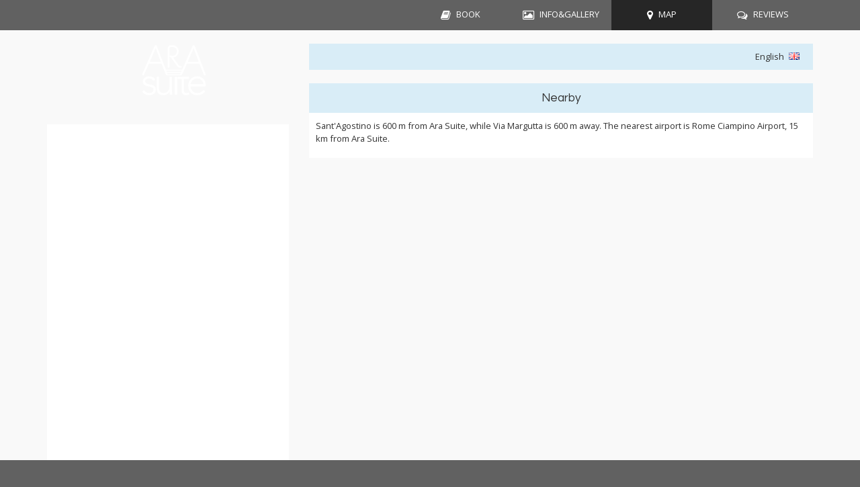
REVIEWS (771, 14)
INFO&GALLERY (569, 14)
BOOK (468, 14)
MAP (667, 14)
